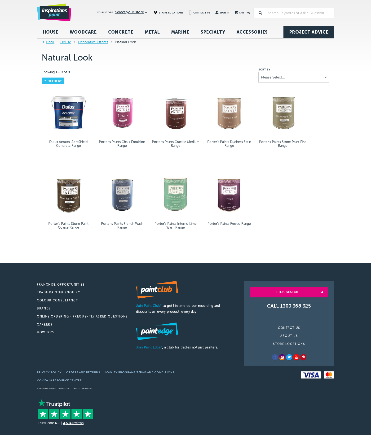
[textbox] (300, 13)
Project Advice (308, 32)
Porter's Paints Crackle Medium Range (144, 131)
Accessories (252, 32)
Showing (56, 72)
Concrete (120, 32)
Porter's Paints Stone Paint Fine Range (227, 131)
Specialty (213, 32)
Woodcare (83, 32)
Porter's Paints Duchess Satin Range (185, 131)
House (50, 32)
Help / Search (287, 267)
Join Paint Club (149, 281)
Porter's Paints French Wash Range (308, 131)
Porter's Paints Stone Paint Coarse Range (267, 131)
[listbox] (293, 77)
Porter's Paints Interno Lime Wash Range (62, 201)
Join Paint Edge (149, 322)
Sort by (264, 69)
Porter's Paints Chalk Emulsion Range (103, 131)
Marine (180, 32)
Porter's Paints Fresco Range (103, 201)
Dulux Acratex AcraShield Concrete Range (62, 133)
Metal (152, 32)
